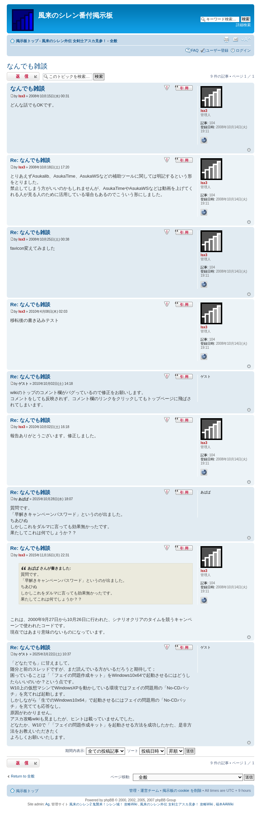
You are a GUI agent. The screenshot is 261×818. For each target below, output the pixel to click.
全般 (113, 41)
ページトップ (249, 150)
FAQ (194, 50)
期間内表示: (95, 751)
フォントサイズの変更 (246, 39)
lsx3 (21, 96)
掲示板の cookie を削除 (182, 790)
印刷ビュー (226, 39)
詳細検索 (243, 25)
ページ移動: (120, 777)
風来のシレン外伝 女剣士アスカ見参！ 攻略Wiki (176, 804)
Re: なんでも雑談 (30, 160)
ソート (146, 751)
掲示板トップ (27, 41)
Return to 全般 (23, 776)
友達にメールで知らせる (235, 39)
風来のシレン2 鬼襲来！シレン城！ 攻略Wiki (103, 804)
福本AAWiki (224, 804)
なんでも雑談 (27, 66)
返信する (23, 76)
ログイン (243, 50)
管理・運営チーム (144, 790)
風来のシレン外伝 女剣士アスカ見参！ (74, 41)
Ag (47, 804)
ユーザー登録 (217, 50)
